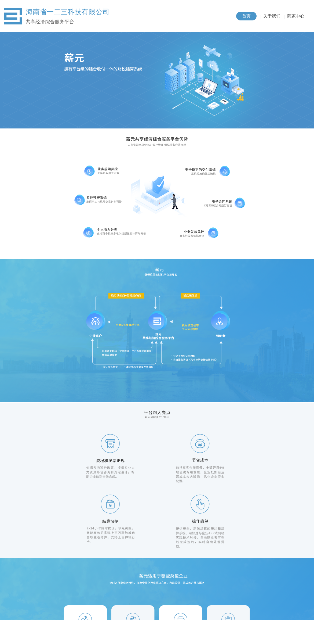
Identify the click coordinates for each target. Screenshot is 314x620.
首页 (246, 16)
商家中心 (295, 16)
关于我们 (271, 16)
